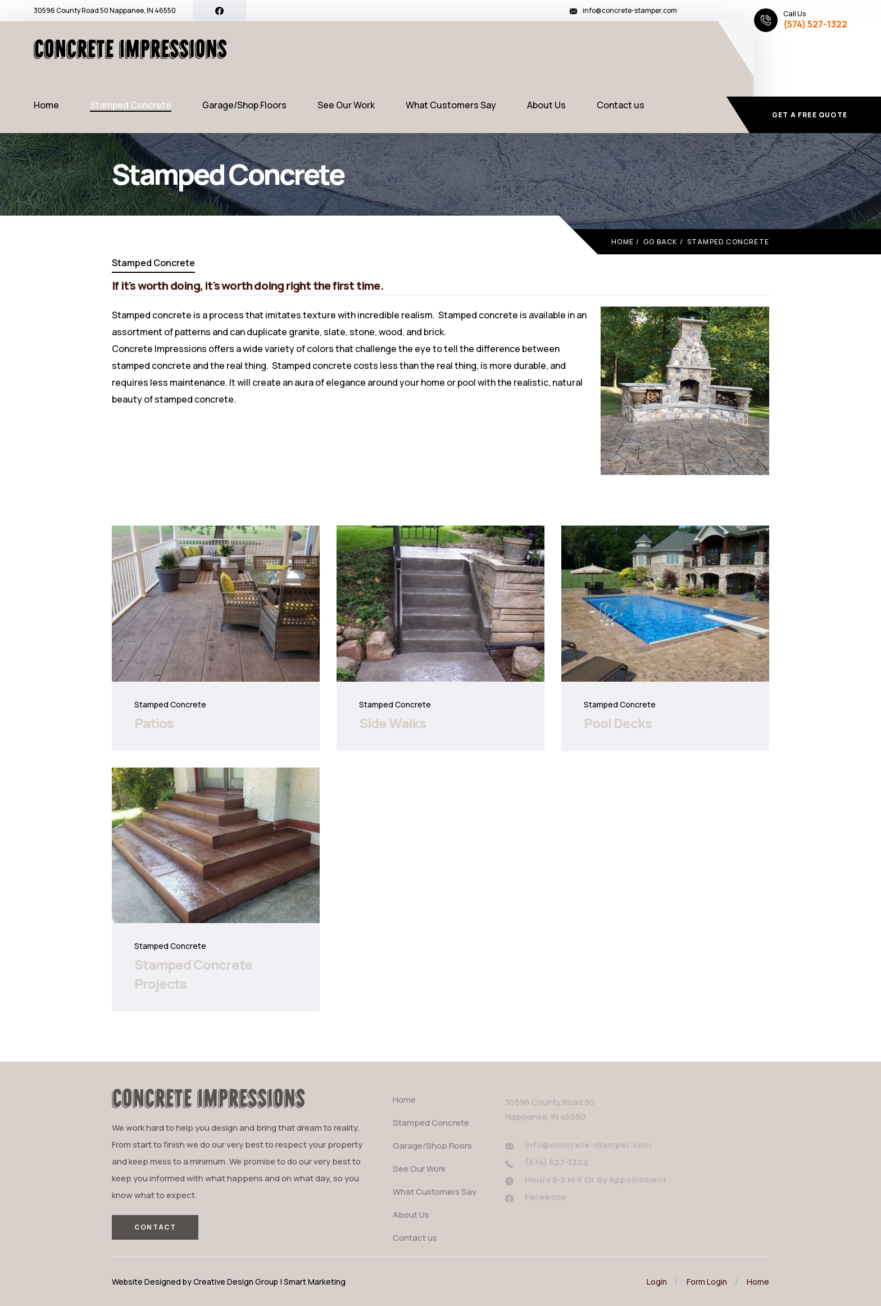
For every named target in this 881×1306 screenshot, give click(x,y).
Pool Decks (618, 723)
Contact (155, 1231)
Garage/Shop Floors (244, 105)
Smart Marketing (315, 1281)
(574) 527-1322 (815, 24)
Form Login (707, 1281)
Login (657, 1281)
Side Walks (392, 723)
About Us (546, 105)
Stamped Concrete (130, 105)
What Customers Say (451, 105)
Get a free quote (809, 115)
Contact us (620, 105)
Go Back (660, 241)
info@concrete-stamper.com (630, 10)
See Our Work (346, 105)
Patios (154, 723)
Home (46, 105)
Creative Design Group (235, 1281)
